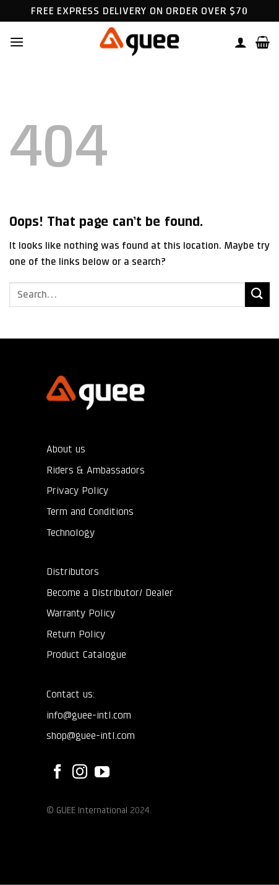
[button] (16, 42)
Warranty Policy (80, 613)
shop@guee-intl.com (90, 735)
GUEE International (91, 810)
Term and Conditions (90, 511)
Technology (70, 532)
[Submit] (257, 294)
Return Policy (75, 634)
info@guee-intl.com (88, 715)
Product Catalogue (86, 654)
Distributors (72, 571)
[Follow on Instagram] (79, 772)
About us (65, 449)
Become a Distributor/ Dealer (109, 592)
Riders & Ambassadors (95, 470)
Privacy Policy (77, 490)
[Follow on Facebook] (57, 772)
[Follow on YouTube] (102, 772)
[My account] (240, 42)
